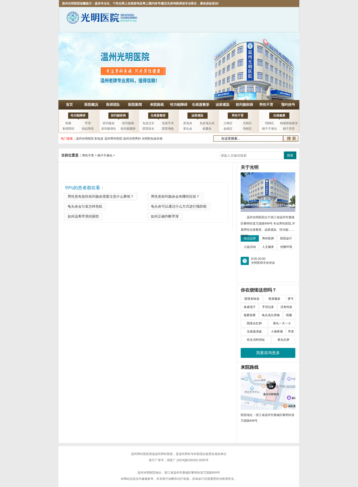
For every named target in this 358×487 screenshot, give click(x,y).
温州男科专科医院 (191, 454)
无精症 (247, 123)
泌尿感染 (222, 105)
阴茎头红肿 (254, 323)
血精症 (228, 128)
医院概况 (91, 105)
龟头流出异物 (271, 315)
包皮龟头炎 (207, 123)
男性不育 (266, 105)
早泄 (88, 123)
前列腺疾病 (244, 105)
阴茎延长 (148, 128)
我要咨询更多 (268, 353)
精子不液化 (269, 128)
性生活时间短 (256, 339)
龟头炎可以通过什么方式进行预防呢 (179, 206)
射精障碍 (68, 128)
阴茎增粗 (168, 128)
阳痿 (68, 123)
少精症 (228, 123)
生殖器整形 (200, 105)
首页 (69, 105)
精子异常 (289, 128)
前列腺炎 (109, 123)
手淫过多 (268, 307)
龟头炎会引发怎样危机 (85, 206)
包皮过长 (148, 123)
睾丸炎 (187, 128)
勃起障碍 (88, 128)
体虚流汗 (250, 307)
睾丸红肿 (283, 339)
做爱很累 (250, 315)
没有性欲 (286, 307)
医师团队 (113, 105)
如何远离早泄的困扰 (83, 216)
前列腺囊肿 (128, 128)
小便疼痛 (277, 331)
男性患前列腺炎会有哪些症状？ (175, 196)
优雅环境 (286, 247)
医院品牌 (250, 238)
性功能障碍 (178, 105)
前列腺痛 (128, 123)
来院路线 (157, 105)
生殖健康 (279, 115)
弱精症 (247, 128)
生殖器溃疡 (254, 331)
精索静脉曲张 (289, 123)
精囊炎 (207, 128)
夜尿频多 (274, 298)
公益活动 (250, 247)
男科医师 (268, 238)
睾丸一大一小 (282, 323)
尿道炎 (187, 123)
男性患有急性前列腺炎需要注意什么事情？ (101, 196)
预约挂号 (288, 105)
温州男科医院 (140, 454)
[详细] (244, 236)
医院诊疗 (286, 238)
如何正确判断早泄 (165, 216)
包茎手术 (168, 123)
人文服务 (268, 247)
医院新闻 (135, 105)
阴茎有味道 (251, 298)
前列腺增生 (108, 128)
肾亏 (291, 298)
